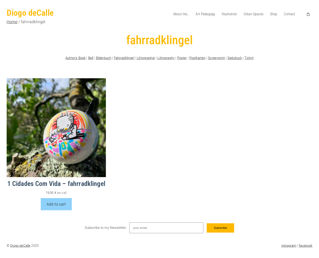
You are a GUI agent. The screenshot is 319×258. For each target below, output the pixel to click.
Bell (90, 58)
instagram (288, 246)
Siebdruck (235, 58)
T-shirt (249, 58)
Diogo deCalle (30, 13)
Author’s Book (75, 58)
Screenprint (216, 58)
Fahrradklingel (124, 58)
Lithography (166, 58)
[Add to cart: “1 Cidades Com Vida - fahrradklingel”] (56, 204)
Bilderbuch (103, 58)
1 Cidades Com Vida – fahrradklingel (56, 183)
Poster (182, 58)
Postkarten (197, 58)
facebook (305, 246)
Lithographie (146, 58)
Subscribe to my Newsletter (105, 228)
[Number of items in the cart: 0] (308, 14)
